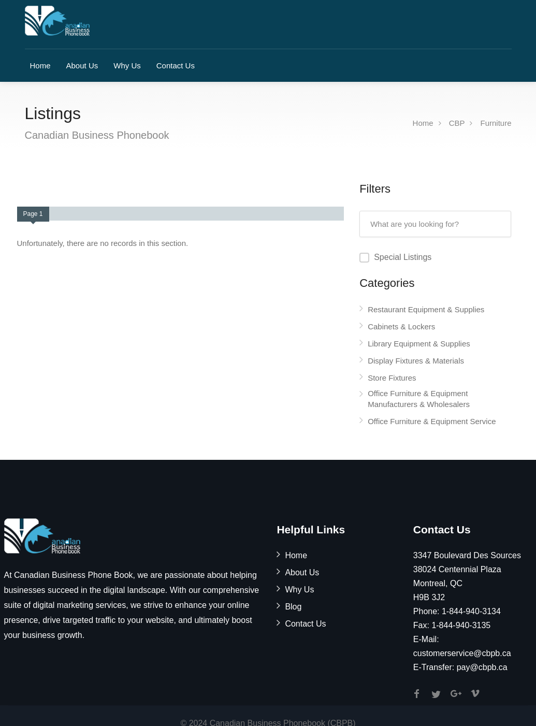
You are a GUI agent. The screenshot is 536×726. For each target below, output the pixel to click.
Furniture (495, 123)
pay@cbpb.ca (482, 667)
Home (40, 65)
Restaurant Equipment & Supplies (426, 309)
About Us (82, 65)
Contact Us (175, 65)
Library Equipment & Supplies (419, 343)
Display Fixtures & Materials (416, 360)
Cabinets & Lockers (401, 326)
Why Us (127, 65)
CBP (457, 123)
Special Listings (402, 257)
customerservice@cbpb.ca (462, 653)
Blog (293, 606)
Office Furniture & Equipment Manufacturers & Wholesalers (419, 399)
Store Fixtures (392, 377)
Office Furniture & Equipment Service (432, 421)
